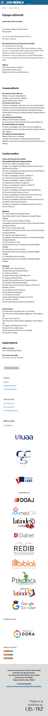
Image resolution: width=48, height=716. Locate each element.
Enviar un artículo (11, 368)
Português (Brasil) (10, 389)
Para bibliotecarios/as (11, 411)
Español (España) (10, 386)
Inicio (4, 8)
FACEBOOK (8, 425)
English (6, 382)
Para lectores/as (9, 403)
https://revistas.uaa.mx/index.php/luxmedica (24, 686)
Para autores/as (9, 407)
